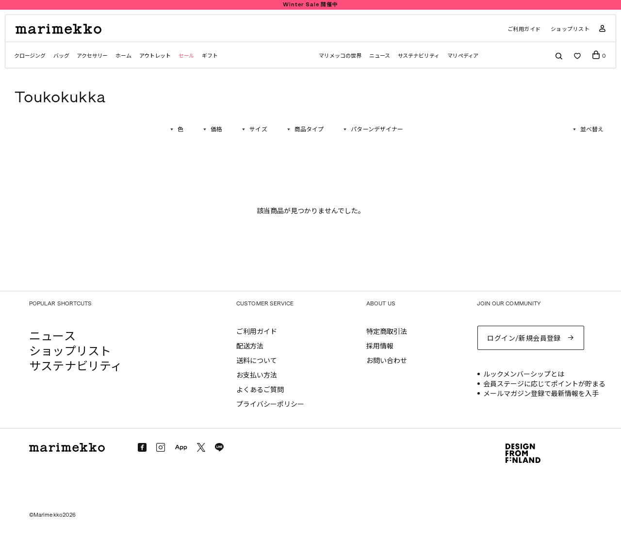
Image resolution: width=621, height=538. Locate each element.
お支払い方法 (256, 375)
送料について (256, 361)
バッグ (61, 56)
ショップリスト (570, 29)
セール (186, 56)
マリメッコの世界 (340, 56)
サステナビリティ (419, 56)
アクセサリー (92, 56)
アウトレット (155, 56)
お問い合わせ (386, 361)
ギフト (209, 56)
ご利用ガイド (524, 29)
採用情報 (379, 346)
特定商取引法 (386, 332)
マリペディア (463, 56)
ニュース (379, 56)
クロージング (30, 56)
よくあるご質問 (260, 390)
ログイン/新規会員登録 (524, 338)
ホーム (123, 56)
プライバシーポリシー (270, 404)
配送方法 (249, 346)
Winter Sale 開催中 (310, 4)
